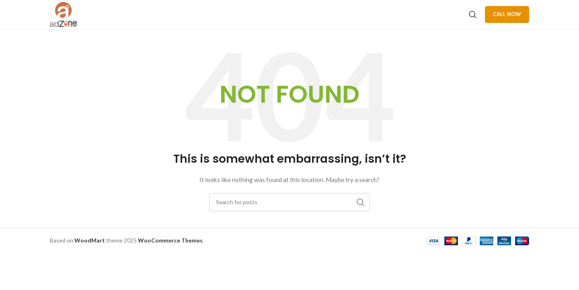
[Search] (473, 21)
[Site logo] (70, 20)
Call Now (507, 20)
